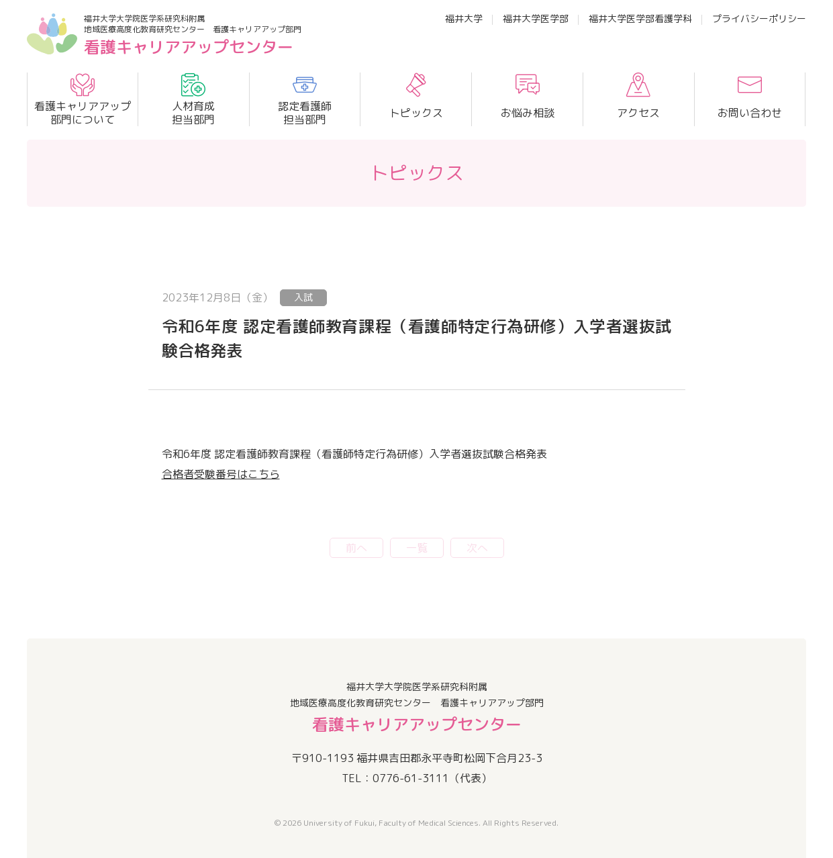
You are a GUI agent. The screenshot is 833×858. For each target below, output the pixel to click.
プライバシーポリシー (759, 18)
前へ (356, 547)
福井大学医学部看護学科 (640, 18)
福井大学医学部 (536, 18)
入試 (303, 297)
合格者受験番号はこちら (221, 474)
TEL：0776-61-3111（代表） (417, 778)
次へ (477, 547)
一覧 (417, 547)
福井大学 (464, 18)
